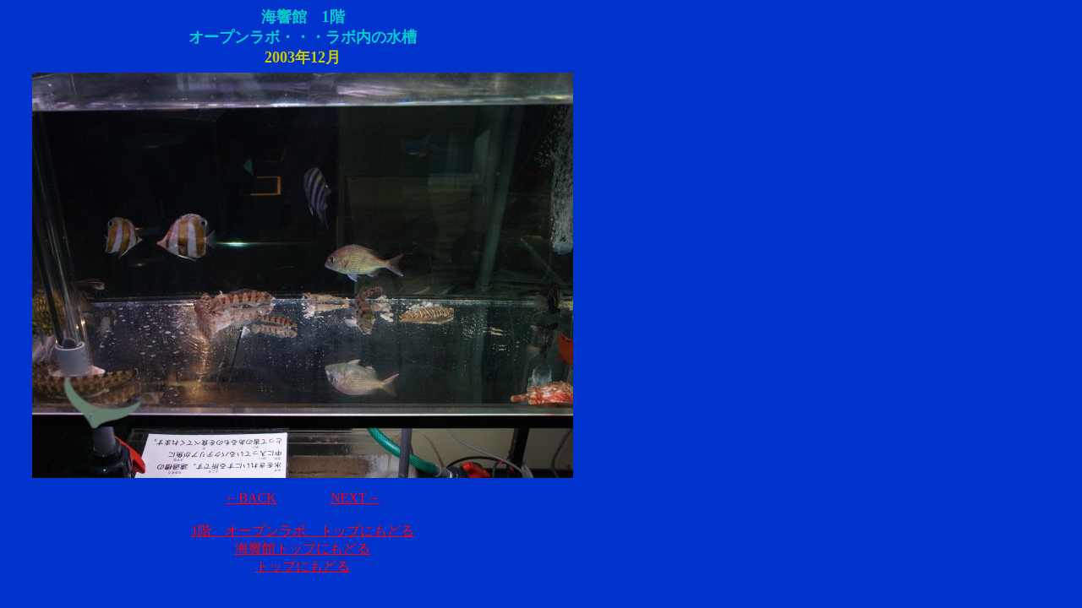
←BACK (250, 498)
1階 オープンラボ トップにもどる (302, 531)
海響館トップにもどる (302, 548)
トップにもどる (302, 566)
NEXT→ (355, 498)
